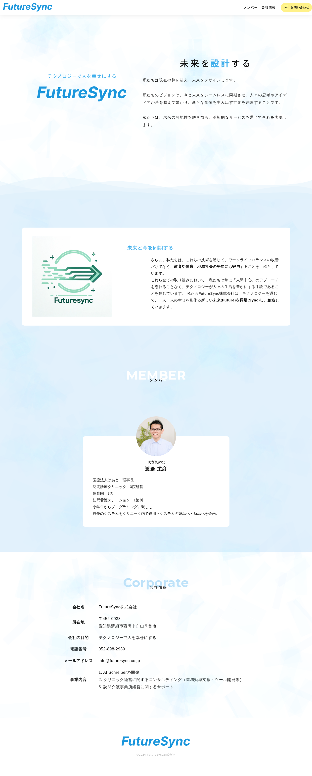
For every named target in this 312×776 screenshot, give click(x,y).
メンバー (245, 9)
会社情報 (263, 9)
